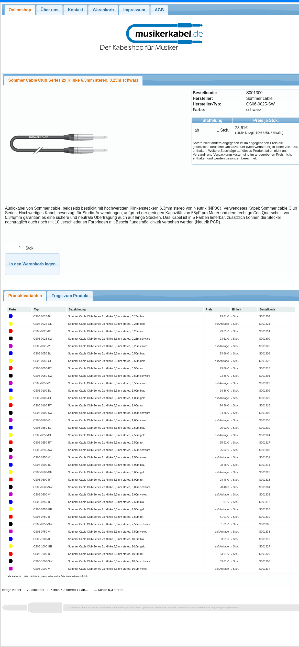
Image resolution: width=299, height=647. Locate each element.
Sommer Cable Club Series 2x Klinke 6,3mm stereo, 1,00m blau (106, 390)
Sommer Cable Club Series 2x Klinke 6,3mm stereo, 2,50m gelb (106, 435)
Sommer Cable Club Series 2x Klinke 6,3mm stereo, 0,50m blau (106, 353)
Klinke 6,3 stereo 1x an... (69, 590)
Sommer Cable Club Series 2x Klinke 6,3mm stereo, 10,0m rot (105, 553)
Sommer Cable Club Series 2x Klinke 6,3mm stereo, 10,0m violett (107, 568)
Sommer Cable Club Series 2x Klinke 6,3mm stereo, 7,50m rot (105, 516)
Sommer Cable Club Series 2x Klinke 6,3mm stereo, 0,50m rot (105, 368)
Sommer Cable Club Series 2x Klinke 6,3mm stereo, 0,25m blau (106, 316)
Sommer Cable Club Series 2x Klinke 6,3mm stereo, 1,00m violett (107, 420)
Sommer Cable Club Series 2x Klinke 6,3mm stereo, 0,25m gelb (106, 323)
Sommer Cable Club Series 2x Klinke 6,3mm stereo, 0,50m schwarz (109, 375)
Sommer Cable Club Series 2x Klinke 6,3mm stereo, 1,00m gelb (106, 398)
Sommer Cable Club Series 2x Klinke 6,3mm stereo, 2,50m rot (105, 442)
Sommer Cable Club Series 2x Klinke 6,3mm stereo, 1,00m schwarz (109, 412)
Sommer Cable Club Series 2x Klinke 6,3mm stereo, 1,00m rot (105, 405)
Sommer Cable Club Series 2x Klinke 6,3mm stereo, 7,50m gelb (106, 509)
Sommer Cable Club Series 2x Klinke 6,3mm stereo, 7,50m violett (107, 531)
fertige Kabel (11, 590)
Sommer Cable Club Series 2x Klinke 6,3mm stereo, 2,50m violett (107, 457)
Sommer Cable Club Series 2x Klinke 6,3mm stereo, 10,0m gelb (106, 546)
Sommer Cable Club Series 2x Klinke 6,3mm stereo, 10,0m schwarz (109, 561)
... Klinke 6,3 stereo (108, 590)
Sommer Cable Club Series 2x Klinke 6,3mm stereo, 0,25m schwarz (109, 338)
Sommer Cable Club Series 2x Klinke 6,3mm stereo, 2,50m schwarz (109, 449)
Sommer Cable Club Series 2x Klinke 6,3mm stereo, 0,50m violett (107, 383)
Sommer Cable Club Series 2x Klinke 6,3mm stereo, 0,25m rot (105, 331)
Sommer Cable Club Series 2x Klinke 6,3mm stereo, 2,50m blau (106, 427)
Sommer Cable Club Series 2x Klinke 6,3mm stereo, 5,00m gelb (106, 472)
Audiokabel (35, 590)
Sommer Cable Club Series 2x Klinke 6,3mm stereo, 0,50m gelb (106, 360)
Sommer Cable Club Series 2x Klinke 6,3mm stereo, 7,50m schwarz (109, 524)
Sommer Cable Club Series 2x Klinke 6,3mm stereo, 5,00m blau (106, 464)
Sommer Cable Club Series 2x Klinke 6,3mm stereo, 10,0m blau (106, 539)
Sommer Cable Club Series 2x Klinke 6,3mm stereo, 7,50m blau (106, 501)
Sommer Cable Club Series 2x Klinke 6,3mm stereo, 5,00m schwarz (109, 487)
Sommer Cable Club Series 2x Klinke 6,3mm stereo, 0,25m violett (107, 346)
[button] (32, 264)
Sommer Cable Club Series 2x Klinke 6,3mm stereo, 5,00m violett (107, 494)
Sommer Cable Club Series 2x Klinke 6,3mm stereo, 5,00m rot (105, 479)
